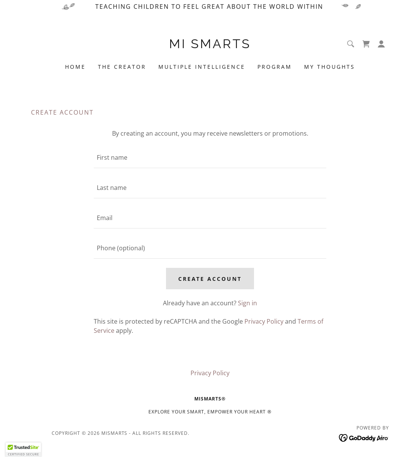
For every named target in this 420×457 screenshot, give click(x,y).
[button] (381, 44)
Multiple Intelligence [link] (201, 66)
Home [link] (75, 66)
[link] (210, 46)
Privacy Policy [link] (263, 321)
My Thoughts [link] (329, 66)
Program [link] (274, 66)
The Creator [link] (122, 66)
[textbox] (210, 157)
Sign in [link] (247, 303)
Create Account (210, 278)
